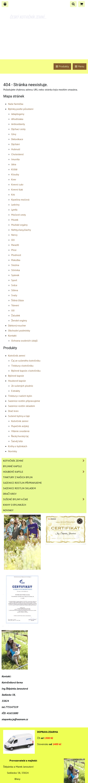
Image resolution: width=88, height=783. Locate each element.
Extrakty (15, 390)
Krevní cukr (17, 184)
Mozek (14, 219)
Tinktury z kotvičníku (22, 365)
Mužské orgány (19, 224)
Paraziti (15, 244)
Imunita (15, 159)
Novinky (12, 451)
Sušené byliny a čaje (19, 416)
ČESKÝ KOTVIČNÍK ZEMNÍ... (28, 17)
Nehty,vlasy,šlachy (21, 229)
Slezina (15, 265)
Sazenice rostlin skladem (21, 405)
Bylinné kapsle (16, 375)
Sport (14, 280)
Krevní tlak (17, 189)
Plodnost (16, 255)
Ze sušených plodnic (22, 385)
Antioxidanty (18, 124)
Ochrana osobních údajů (24, 340)
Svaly (14, 295)
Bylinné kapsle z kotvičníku (26, 370)
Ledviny (15, 204)
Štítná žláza (17, 300)
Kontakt (12, 335)
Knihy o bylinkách (17, 446)
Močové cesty (18, 214)
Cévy (13, 134)
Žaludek (15, 315)
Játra (13, 164)
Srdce (14, 285)
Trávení (15, 305)
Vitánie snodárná (20, 431)
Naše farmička (15, 103)
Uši (13, 310)
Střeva (14, 290)
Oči (13, 239)
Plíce (13, 250)
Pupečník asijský (20, 426)
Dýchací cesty (18, 129)
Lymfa (14, 209)
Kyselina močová (20, 199)
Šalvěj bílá (17, 441)
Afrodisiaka (17, 119)
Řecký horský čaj (19, 436)
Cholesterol (17, 154)
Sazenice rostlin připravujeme (24, 400)
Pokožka (15, 260)
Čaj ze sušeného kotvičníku (25, 360)
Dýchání (15, 144)
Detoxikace (17, 139)
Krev (13, 179)
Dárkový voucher (17, 325)
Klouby (15, 174)
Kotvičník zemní (16, 355)
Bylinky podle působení (20, 108)
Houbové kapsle (17, 380)
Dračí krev (13, 411)
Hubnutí (15, 149)
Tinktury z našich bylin (20, 395)
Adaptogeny (17, 114)
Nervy (14, 234)
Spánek (15, 275)
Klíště (14, 169)
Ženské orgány (19, 320)
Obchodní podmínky (19, 330)
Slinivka (15, 270)
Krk (13, 194)
